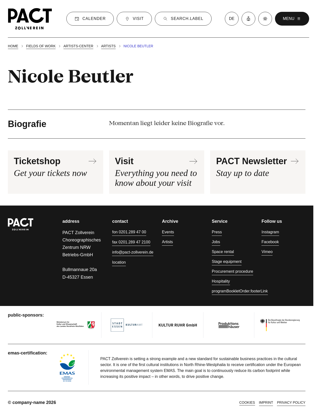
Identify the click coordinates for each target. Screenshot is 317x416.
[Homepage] (30, 19)
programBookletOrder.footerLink (240, 291)
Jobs (216, 242)
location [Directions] (119, 262)
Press (217, 232)
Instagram (270, 232)
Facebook (270, 242)
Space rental (223, 251)
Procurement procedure (232, 271)
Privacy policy (291, 402)
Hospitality (221, 281)
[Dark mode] (265, 19)
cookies (247, 402)
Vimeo (267, 251)
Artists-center (78, 46)
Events (168, 232)
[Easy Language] (248, 19)
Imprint (266, 402)
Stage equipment (227, 261)
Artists (108, 46)
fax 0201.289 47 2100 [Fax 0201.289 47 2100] (131, 242)
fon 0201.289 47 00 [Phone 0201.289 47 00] (129, 232)
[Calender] (90, 19)
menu (292, 18)
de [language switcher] (231, 18)
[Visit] (134, 19)
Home (13, 46)
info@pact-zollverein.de (132, 252)
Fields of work (41, 46)
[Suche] (183, 19)
